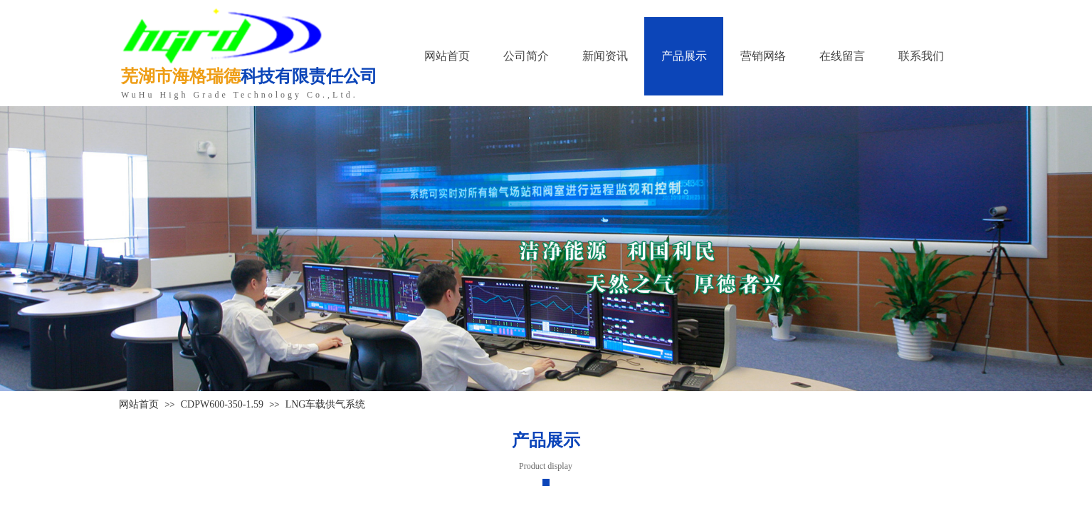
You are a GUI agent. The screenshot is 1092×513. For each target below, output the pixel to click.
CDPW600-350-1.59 (222, 404)
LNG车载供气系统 (325, 404)
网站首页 (139, 404)
